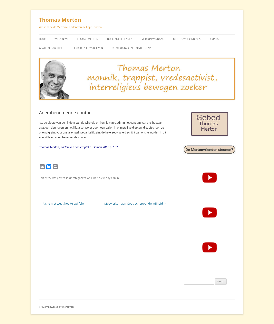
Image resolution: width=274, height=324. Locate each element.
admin (115, 178)
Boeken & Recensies (120, 39)
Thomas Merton (60, 19)
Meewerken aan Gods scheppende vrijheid (135, 203)
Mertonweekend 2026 (187, 39)
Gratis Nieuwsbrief (51, 48)
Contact (216, 39)
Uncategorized (78, 178)
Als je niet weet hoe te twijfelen (62, 203)
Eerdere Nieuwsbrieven (88, 48)
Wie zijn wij (61, 39)
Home (42, 39)
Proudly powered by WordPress (57, 306)
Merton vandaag (152, 39)
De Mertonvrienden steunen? (131, 48)
